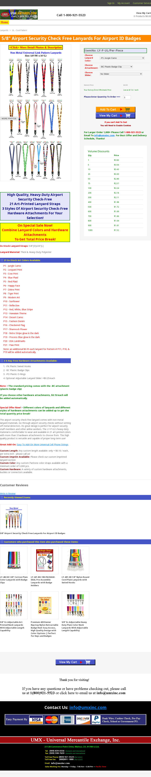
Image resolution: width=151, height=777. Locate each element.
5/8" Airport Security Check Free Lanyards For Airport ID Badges (32, 533)
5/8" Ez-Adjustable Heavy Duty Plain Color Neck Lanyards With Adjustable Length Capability (75, 626)
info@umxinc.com (104, 135)
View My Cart (143, 12)
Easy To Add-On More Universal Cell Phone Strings (42, 444)
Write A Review (7, 493)
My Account (123, 3)
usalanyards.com (19, 14)
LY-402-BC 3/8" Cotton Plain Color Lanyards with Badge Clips (14, 580)
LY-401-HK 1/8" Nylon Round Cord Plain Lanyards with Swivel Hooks (75, 580)
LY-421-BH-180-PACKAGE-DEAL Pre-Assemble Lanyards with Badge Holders (43, 581)
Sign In (110, 3)
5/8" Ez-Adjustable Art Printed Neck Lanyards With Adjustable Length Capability (12, 626)
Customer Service (142, 3)
